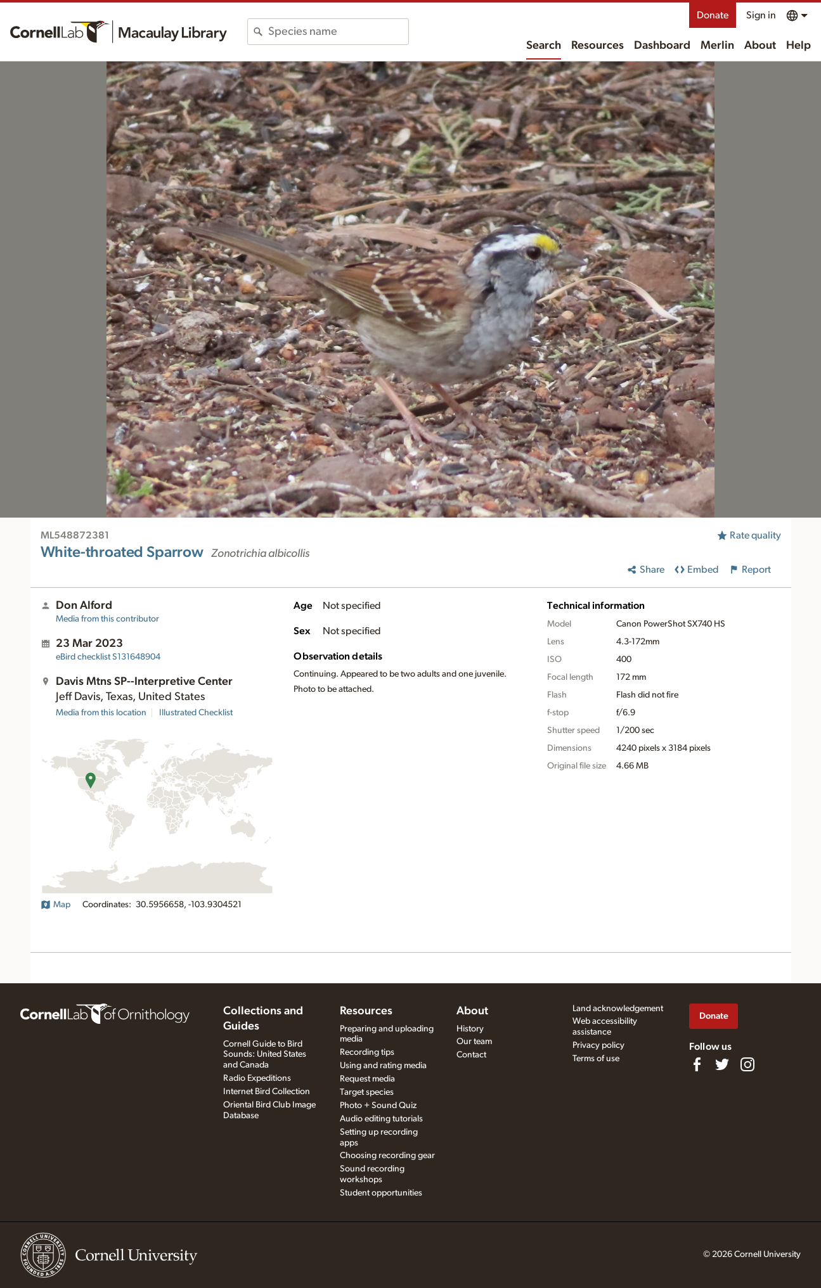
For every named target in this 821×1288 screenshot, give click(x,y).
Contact (471, 1054)
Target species (367, 1092)
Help (798, 45)
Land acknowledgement (617, 1008)
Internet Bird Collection (266, 1091)
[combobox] (338, 31)
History (470, 1028)
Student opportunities (381, 1193)
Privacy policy (598, 1045)
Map (55, 904)
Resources (597, 45)
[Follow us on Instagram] (747, 1064)
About (760, 45)
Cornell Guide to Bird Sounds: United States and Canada (264, 1055)
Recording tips (367, 1052)
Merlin (717, 45)
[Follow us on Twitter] (722, 1064)
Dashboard (662, 45)
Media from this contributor (107, 619)
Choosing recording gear (387, 1155)
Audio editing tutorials (381, 1118)
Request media (367, 1078)
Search (543, 45)
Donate (712, 15)
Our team (474, 1041)
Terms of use (595, 1058)
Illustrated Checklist (196, 712)
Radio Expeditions (257, 1078)
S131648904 (108, 657)
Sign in (761, 15)
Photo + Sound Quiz (378, 1105)
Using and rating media (383, 1065)
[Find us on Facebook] (696, 1064)
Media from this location (101, 712)
